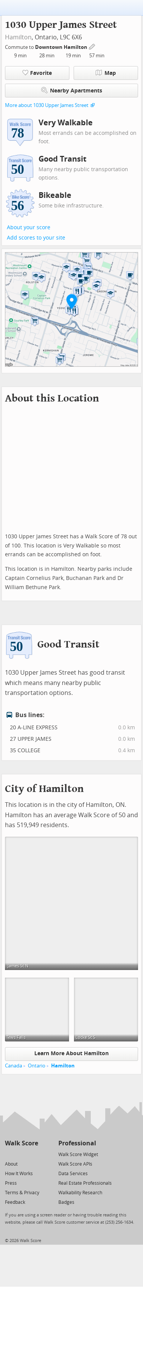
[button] (71, 301)
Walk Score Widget (78, 1154)
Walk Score (21, 1143)
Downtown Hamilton (61, 47)
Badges (66, 1202)
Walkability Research (80, 1192)
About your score (28, 227)
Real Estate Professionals (85, 1183)
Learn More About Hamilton (71, 1053)
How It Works (19, 1173)
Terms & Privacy (22, 1192)
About (11, 1164)
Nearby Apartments (71, 90)
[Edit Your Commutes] (92, 46)
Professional (77, 1143)
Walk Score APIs (75, 1164)
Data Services (73, 1173)
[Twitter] (9, 1154)
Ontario (36, 1066)
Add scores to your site (36, 238)
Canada (13, 1066)
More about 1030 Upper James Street (46, 105)
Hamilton (18, 37)
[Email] (33, 1154)
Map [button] (106, 73)
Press (11, 1183)
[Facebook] (21, 1154)
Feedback (15, 1202)
